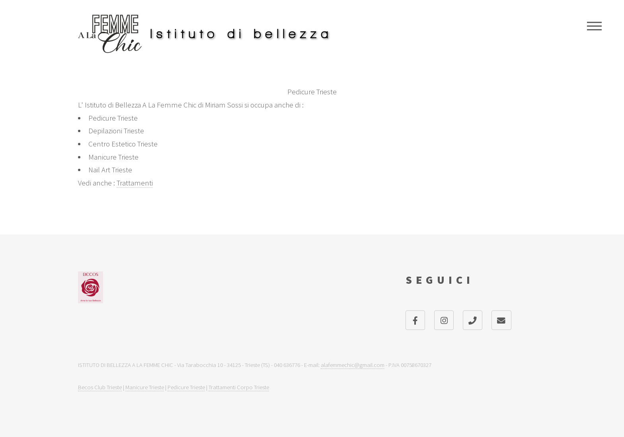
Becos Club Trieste (100, 387)
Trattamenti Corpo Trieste (239, 387)
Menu (594, 26)
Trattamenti (135, 182)
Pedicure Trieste (186, 387)
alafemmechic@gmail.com (352, 365)
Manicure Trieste (144, 387)
